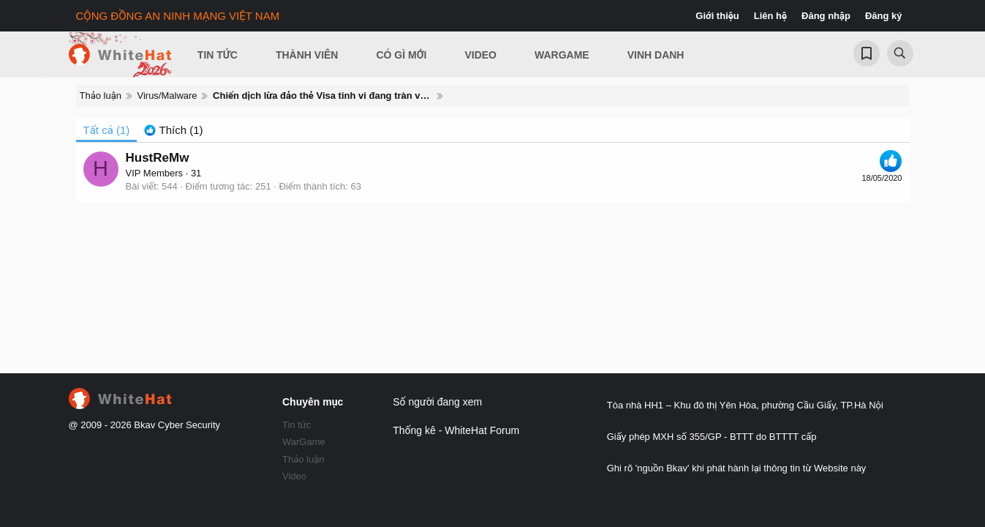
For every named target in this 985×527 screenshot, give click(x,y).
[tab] (173, 130)
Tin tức (296, 424)
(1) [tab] (106, 130)
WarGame (303, 441)
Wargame (562, 55)
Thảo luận (303, 459)
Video (480, 55)
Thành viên (307, 55)
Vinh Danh (655, 55)
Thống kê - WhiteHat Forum (456, 430)
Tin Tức (217, 55)
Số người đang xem (437, 402)
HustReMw (157, 158)
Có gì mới (401, 55)
